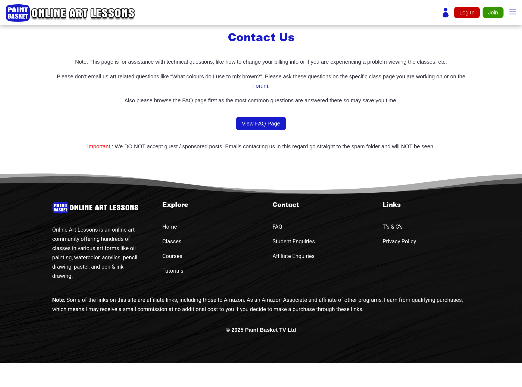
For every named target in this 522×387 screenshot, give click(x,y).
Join (493, 13)
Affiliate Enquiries (293, 256)
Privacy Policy (399, 241)
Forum (260, 86)
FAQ (277, 226)
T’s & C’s (393, 226)
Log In (467, 13)
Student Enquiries (293, 241)
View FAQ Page (261, 124)
